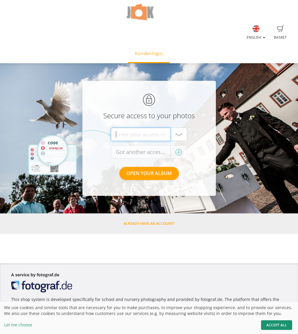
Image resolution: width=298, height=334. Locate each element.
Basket (280, 32)
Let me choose (18, 325)
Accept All (276, 325)
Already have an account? (149, 223)
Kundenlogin (149, 53)
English (256, 32)
